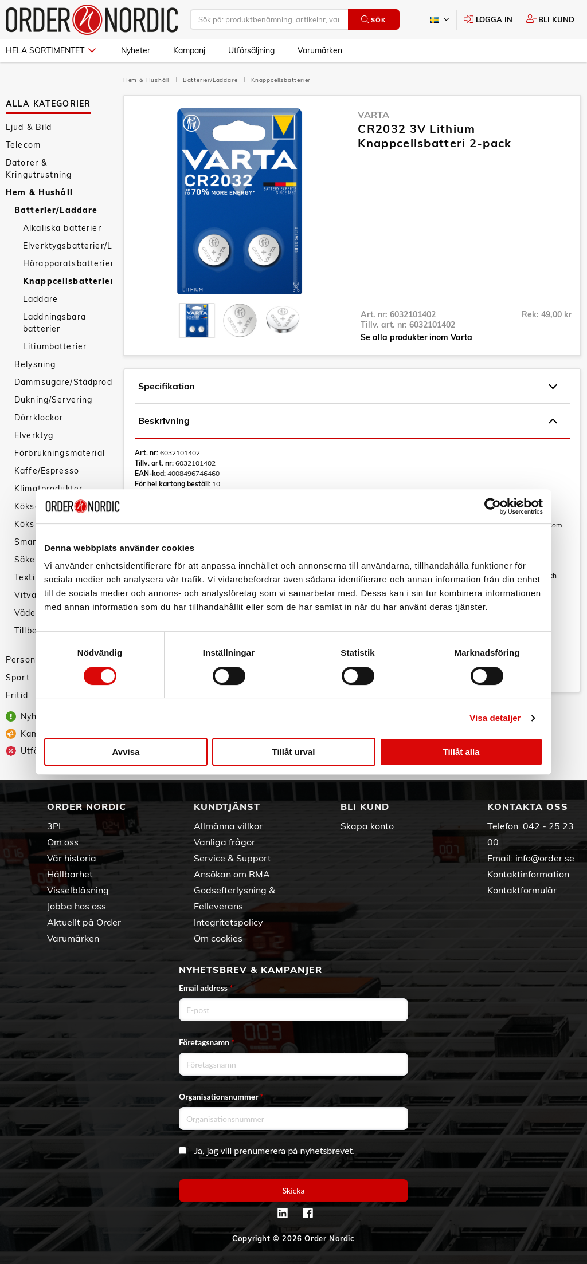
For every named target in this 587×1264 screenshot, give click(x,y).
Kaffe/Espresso (46, 471)
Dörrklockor (39, 417)
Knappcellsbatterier (67, 281)
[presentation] (196, 320)
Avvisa (126, 752)
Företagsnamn (207, 1042)
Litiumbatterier (55, 346)
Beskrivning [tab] (347, 421)
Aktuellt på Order (84, 922)
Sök (373, 19)
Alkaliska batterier (62, 228)
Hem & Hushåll (39, 192)
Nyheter (135, 50)
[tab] (197, 320)
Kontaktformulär (522, 890)
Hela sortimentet (51, 50)
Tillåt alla (461, 752)
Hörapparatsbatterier (67, 263)
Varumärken (320, 50)
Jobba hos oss (76, 906)
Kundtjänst (227, 806)
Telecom (23, 145)
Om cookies (218, 938)
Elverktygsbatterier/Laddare (67, 246)
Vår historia (71, 858)
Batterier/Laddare (55, 210)
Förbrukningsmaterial (59, 453)
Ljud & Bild (29, 127)
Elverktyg (33, 435)
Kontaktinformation (528, 874)
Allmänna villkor (228, 826)
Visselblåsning (78, 890)
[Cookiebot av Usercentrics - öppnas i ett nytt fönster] (493, 506)
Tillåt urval (293, 752)
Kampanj (189, 50)
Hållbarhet (70, 874)
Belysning (35, 364)
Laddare (40, 299)
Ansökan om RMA (232, 874)
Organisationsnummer (221, 1096)
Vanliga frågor (224, 842)
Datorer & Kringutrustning (39, 168)
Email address (206, 988)
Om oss (63, 842)
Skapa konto (367, 826)
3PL (55, 826)
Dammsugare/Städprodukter (63, 382)
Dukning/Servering (53, 400)
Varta (373, 114)
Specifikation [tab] (347, 386)
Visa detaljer (495, 718)
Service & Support (232, 858)
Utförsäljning (251, 50)
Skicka (294, 1190)
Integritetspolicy (228, 922)
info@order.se (544, 858)
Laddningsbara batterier (54, 323)
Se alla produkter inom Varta (416, 337)
